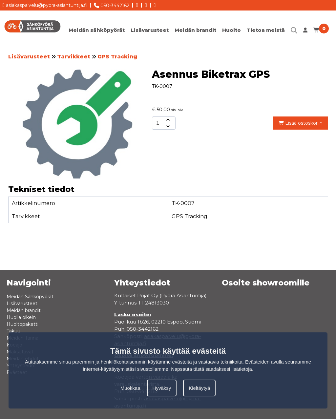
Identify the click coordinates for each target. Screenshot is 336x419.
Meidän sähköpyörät (97, 30)
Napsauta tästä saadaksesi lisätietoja (211, 369)
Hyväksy (162, 388)
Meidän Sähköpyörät (30, 297)
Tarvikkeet (73, 56)
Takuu (13, 331)
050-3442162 (111, 4)
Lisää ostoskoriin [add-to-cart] (301, 123)
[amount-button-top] (167, 119)
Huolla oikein (21, 317)
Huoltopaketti (22, 324)
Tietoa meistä (266, 30)
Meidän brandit (195, 30)
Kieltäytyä (199, 388)
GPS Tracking (117, 56)
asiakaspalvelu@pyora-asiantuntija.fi (45, 4)
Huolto (231, 30)
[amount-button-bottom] (167, 126)
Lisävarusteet (150, 30)
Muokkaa (130, 388)
